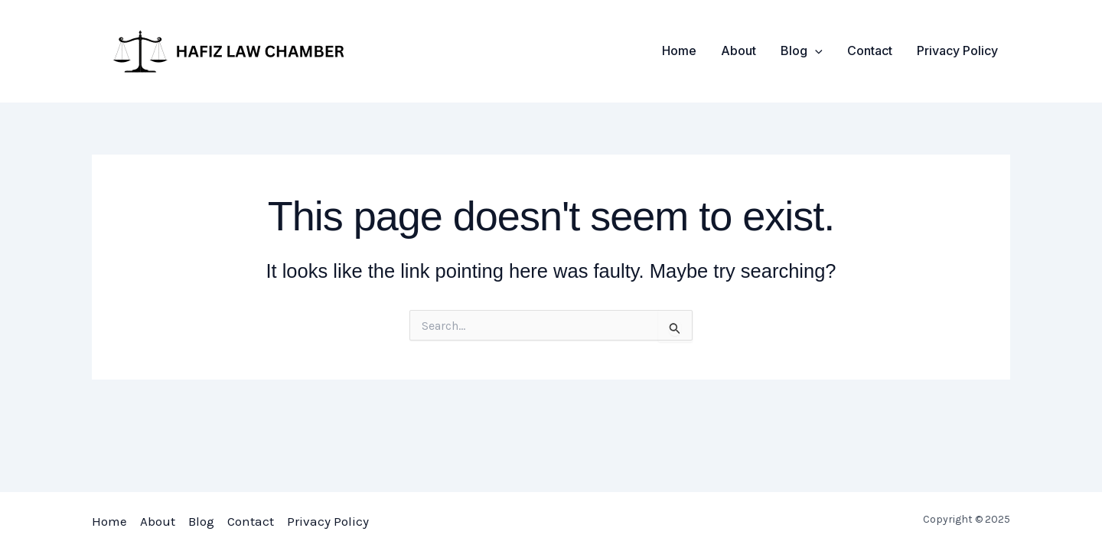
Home (679, 50)
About (738, 50)
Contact (869, 50)
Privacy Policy (957, 50)
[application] (815, 50)
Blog (802, 50)
